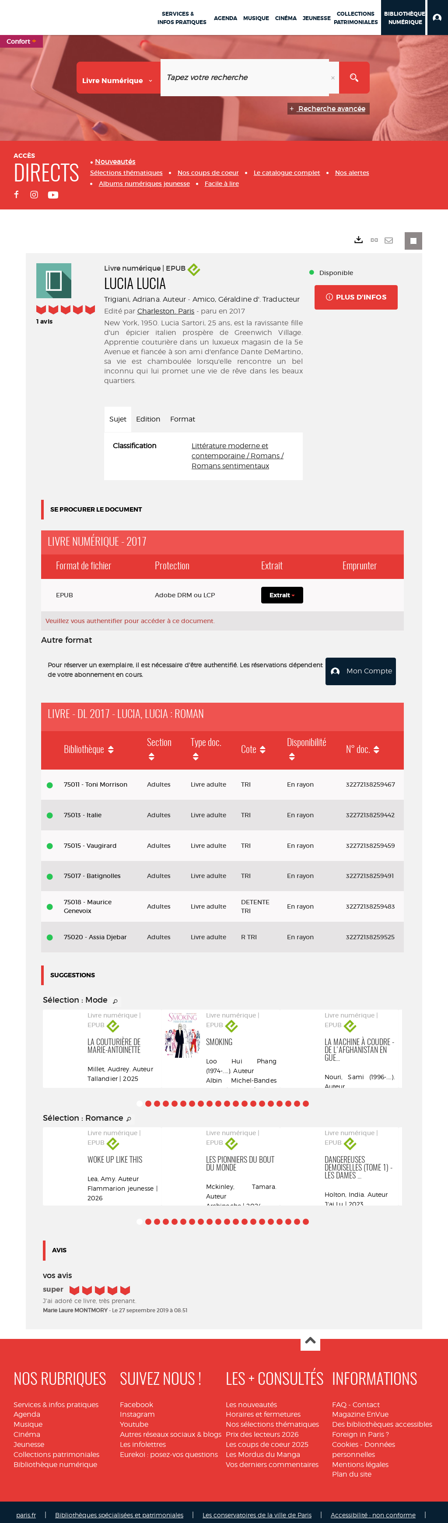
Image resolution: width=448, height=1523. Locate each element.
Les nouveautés (251, 1398)
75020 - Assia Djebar (95, 931)
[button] (437, 17)
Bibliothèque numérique (55, 1458)
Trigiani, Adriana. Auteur (145, 299)
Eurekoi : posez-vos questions (169, 1448)
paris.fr (26, 1509)
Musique (28, 1418)
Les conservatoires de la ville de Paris (257, 1509)
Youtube (134, 1418)
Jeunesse (29, 1438)
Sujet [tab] (117, 419)
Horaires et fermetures (263, 1408)
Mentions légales (360, 1458)
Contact (366, 1398)
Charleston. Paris (166, 311)
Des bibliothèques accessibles (382, 1418)
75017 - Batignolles (92, 870)
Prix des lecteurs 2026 (262, 1428)
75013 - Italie (83, 809)
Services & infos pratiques (56, 1398)
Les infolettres (143, 1438)
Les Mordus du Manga (263, 1448)
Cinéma (27, 1428)
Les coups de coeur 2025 (267, 1438)
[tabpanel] (203, 456)
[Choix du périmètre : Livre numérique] (119, 77)
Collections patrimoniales (56, 1448)
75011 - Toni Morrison (95, 778)
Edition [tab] (148, 419)
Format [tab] (182, 419)
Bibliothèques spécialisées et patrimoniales (119, 1509)
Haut (310, 1334)
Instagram (137, 1408)
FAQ (339, 1398)
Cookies (345, 1438)
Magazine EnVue (360, 1408)
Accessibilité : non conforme (373, 1509)
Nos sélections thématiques (272, 1418)
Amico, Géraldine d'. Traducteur (246, 299)
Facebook (136, 1398)
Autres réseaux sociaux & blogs (170, 1428)
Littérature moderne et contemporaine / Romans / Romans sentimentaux (238, 456)
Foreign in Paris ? (360, 1428)
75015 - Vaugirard (90, 839)
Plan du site (351, 1468)
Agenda (27, 1408)
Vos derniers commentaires (272, 1458)
